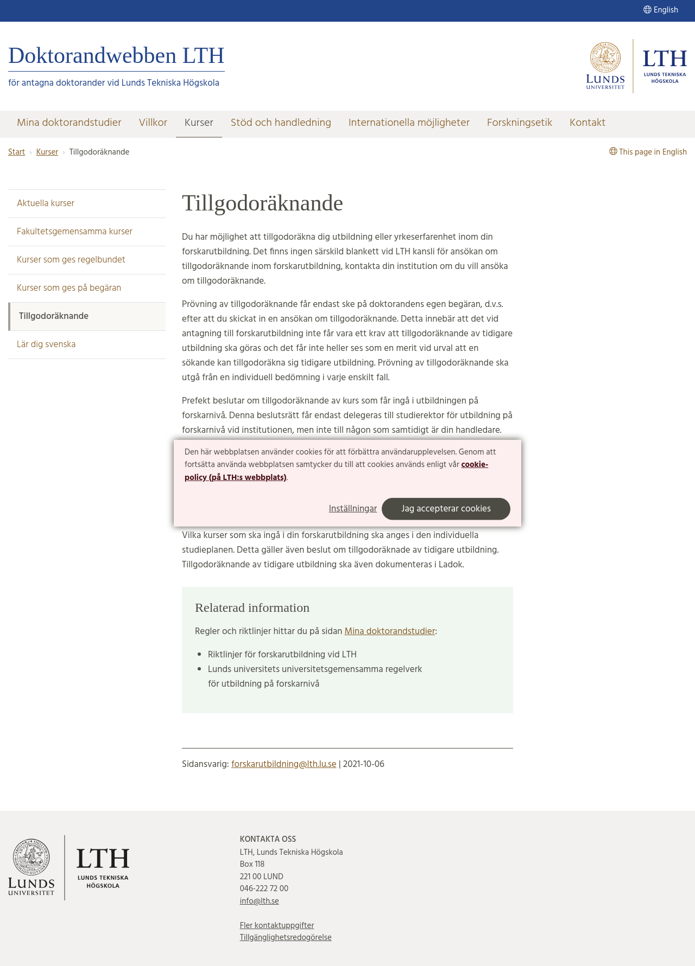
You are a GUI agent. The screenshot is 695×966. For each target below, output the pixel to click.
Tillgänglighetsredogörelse (286, 937)
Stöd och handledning (281, 123)
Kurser (199, 123)
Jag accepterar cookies (446, 509)
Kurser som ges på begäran (69, 288)
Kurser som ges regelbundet (71, 260)
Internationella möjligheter (409, 123)
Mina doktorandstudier (69, 123)
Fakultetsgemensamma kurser (74, 232)
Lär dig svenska (46, 344)
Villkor (152, 123)
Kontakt (587, 123)
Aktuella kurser (45, 203)
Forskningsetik (519, 123)
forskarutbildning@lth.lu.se (284, 764)
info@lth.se (259, 901)
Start (16, 152)
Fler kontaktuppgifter (277, 925)
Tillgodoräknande (54, 316)
